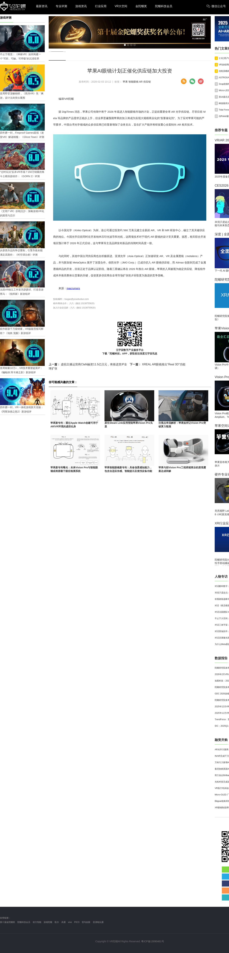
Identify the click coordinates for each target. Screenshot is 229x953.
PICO (76, 922)
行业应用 (100, 6)
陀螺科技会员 (163, 6)
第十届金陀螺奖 (7, 922)
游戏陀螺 (48, 922)
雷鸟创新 (86, 922)
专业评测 (61, 6)
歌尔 (57, 922)
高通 (63, 922)
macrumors (73, 288)
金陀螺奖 (141, 6)
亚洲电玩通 (98, 922)
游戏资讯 (81, 6)
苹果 (125, 81)
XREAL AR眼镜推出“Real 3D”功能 (157, 364)
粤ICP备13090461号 (152, 941)
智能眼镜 (133, 81)
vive (70, 922)
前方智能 (37, 922)
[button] (125, 45)
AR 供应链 (145, 81)
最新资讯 (41, 6)
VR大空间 (121, 6)
